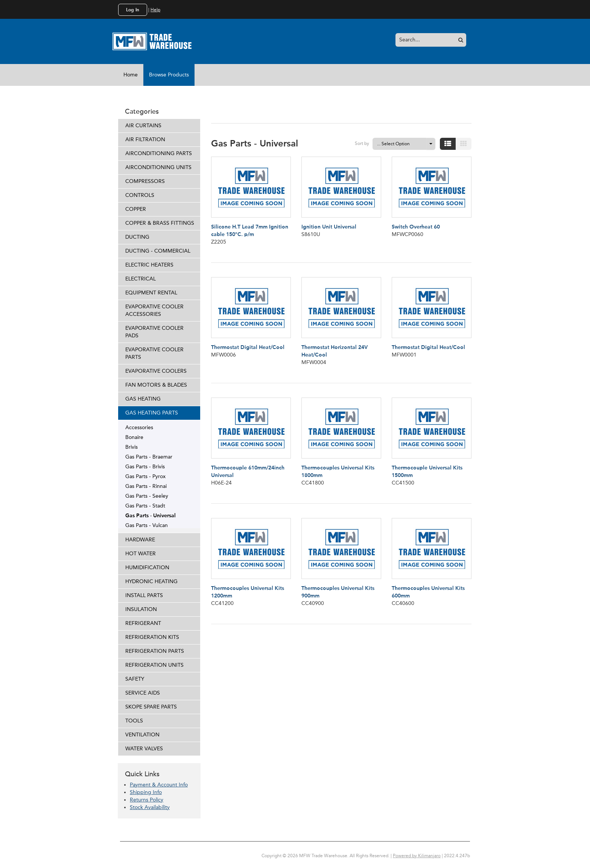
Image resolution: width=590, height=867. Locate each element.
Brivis (131, 447)
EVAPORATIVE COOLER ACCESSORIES (154, 310)
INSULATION (141, 609)
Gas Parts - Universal (150, 515)
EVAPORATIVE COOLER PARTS (154, 353)
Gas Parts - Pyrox (145, 476)
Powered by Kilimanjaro (417, 855)
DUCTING (137, 237)
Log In (132, 9)
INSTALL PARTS (144, 595)
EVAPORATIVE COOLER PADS (154, 332)
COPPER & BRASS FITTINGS (159, 223)
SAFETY (134, 679)
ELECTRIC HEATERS (149, 265)
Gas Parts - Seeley (146, 496)
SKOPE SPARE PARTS (151, 707)
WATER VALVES (144, 748)
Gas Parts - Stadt (145, 506)
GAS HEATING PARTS (151, 413)
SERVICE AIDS (142, 693)
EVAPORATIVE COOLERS (156, 371)
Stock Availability (150, 807)
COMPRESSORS (145, 181)
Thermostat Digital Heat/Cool (247, 347)
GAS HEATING (143, 399)
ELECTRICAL (140, 279)
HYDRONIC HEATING (151, 581)
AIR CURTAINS (143, 125)
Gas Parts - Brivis (145, 466)
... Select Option (393, 143)
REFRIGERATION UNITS (154, 665)
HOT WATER (140, 553)
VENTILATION (142, 734)
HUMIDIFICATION (147, 567)
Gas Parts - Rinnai (146, 486)
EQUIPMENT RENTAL (151, 293)
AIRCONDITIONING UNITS (158, 167)
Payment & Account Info (159, 785)
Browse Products (169, 75)
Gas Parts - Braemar (148, 457)
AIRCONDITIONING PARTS (158, 153)
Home (130, 75)
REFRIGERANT (143, 623)
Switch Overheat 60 (416, 227)
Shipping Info (146, 792)
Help (155, 9)
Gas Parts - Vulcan (146, 525)
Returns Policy (146, 800)
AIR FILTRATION (145, 139)
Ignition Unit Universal (328, 227)
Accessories (139, 427)
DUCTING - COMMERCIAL (157, 251)
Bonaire (134, 437)
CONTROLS (139, 195)
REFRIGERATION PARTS (154, 651)
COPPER (135, 209)
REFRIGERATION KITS (152, 637)
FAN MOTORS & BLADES (156, 385)
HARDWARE (140, 539)
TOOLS (134, 721)
